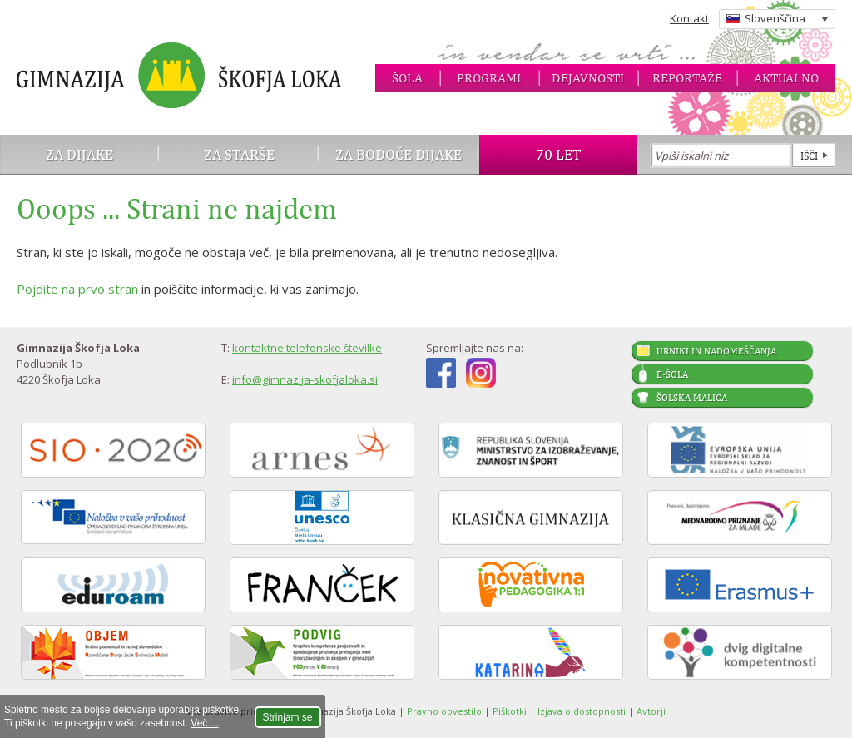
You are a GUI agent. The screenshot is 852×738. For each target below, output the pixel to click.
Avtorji (651, 711)
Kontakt (689, 18)
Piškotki (510, 711)
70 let (559, 154)
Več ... (204, 723)
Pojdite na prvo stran (77, 288)
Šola (407, 78)
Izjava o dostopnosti (581, 711)
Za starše (239, 154)
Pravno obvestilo (444, 711)
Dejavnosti (588, 78)
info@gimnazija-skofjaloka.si (305, 379)
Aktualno (786, 78)
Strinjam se (288, 717)
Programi (489, 78)
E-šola (672, 374)
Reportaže (687, 78)
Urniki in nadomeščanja (716, 351)
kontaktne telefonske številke (307, 347)
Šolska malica (691, 398)
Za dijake (79, 154)
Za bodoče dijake (398, 154)
